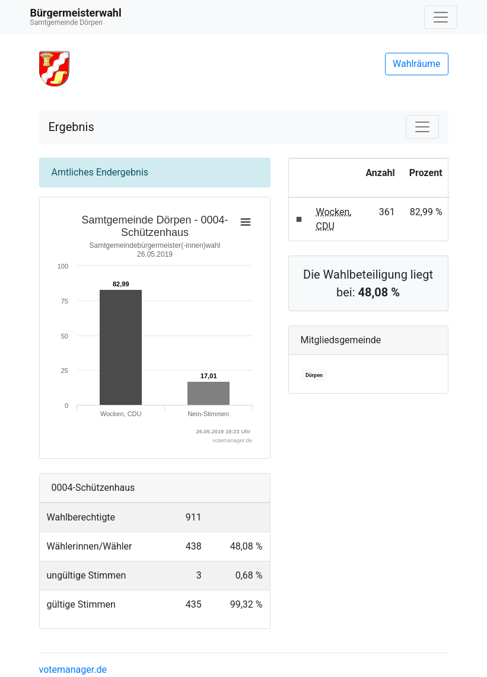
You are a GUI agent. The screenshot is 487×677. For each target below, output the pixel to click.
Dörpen (314, 375)
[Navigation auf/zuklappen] (440, 17)
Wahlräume (417, 63)
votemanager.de (73, 669)
